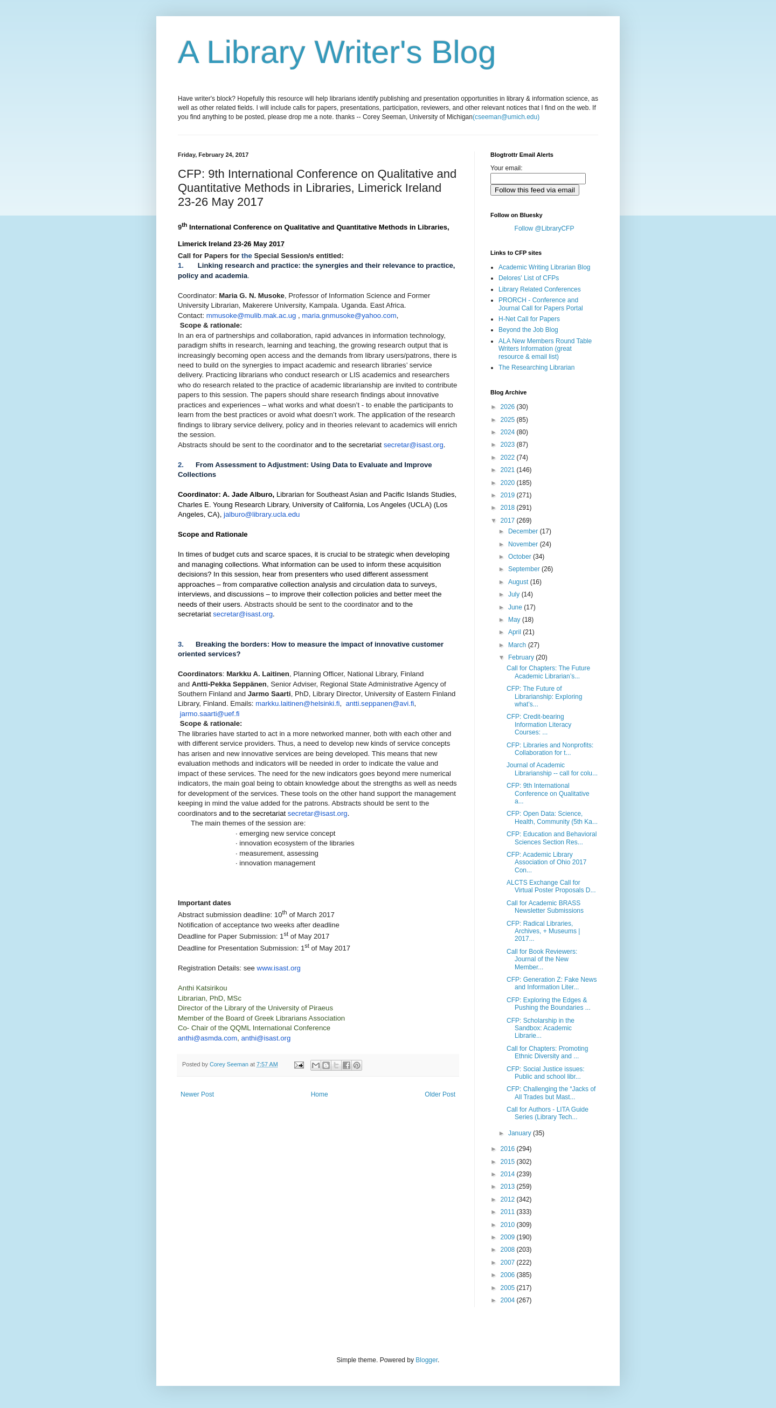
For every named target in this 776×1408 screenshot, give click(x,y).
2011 (509, 1212)
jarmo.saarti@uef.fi (210, 714)
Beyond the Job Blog (528, 330)
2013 (509, 1186)
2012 (509, 1199)
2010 (509, 1225)
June (516, 607)
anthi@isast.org (265, 1038)
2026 (509, 407)
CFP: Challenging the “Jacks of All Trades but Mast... (551, 1092)
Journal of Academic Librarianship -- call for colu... (552, 768)
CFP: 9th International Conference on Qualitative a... (548, 793)
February (522, 657)
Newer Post (197, 1094)
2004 (509, 1300)
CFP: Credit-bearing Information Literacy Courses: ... (539, 724)
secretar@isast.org (414, 445)
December (524, 531)
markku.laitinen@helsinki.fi (297, 703)
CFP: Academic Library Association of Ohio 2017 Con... (546, 862)
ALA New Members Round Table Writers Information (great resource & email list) (545, 348)
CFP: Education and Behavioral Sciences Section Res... (552, 837)
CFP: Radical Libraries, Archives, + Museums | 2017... (543, 931)
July (515, 594)
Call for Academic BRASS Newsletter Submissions (545, 906)
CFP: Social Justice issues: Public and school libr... (546, 1072)
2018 (509, 507)
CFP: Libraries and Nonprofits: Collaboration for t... (550, 749)
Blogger (426, 1360)
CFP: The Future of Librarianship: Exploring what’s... (544, 696)
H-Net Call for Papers (529, 319)
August (519, 582)
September (525, 569)
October (520, 556)
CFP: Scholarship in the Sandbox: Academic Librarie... (540, 1028)
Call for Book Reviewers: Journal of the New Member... (542, 959)
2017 (509, 520)
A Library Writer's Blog (337, 52)
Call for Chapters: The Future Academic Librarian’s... (548, 671)
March (518, 645)
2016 (509, 1149)
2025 (509, 420)
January (520, 1133)
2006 (509, 1275)
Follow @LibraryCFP (544, 228)
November (524, 544)
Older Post (440, 1094)
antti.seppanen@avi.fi (379, 703)
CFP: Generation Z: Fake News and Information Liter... (552, 983)
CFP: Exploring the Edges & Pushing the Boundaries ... (549, 1003)
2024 (509, 432)
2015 (509, 1162)
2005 (509, 1288)
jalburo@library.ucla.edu (262, 514)
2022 (509, 457)
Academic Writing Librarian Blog (544, 267)
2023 (509, 444)
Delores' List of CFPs (528, 278)
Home (319, 1094)
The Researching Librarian (536, 367)
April (515, 632)
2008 (509, 1249)
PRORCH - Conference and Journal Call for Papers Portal (540, 303)
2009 (509, 1237)
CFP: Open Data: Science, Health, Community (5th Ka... (552, 817)
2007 (509, 1262)
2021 (509, 470)
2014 (509, 1174)
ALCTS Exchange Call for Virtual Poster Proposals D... (551, 886)
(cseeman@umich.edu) (506, 117)
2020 (509, 483)
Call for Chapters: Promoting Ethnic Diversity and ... (547, 1052)
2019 (509, 495)
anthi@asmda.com (207, 1038)
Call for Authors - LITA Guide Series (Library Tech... (547, 1113)
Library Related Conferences (539, 289)
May (515, 619)
